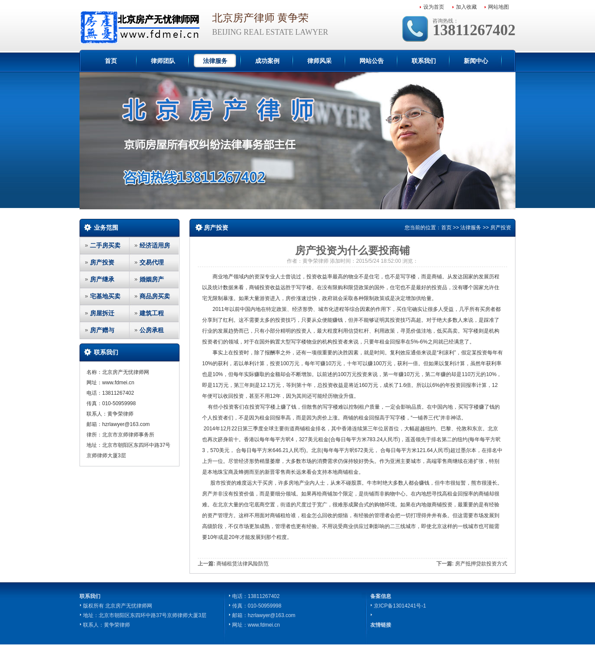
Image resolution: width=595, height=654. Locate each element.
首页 (111, 60)
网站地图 (498, 7)
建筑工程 (152, 313)
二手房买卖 (105, 245)
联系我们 (424, 60)
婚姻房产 (152, 279)
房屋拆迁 (102, 313)
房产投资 (102, 262)
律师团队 (163, 60)
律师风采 (319, 60)
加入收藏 (466, 7)
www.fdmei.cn (264, 625)
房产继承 (102, 279)
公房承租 (152, 330)
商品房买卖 (155, 296)
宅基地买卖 (105, 296)
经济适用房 (155, 245)
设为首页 (433, 7)
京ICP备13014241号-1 (400, 606)
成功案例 (267, 60)
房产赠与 (102, 330)
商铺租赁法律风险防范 (242, 564)
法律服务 (215, 60)
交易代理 (152, 262)
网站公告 (371, 60)
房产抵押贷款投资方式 (481, 564)
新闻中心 (476, 60)
